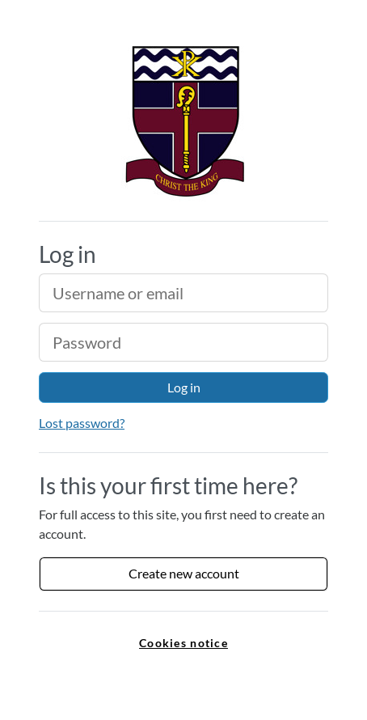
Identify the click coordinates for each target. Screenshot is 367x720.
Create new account (184, 573)
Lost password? (81, 422)
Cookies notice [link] (183, 643)
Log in (183, 387)
